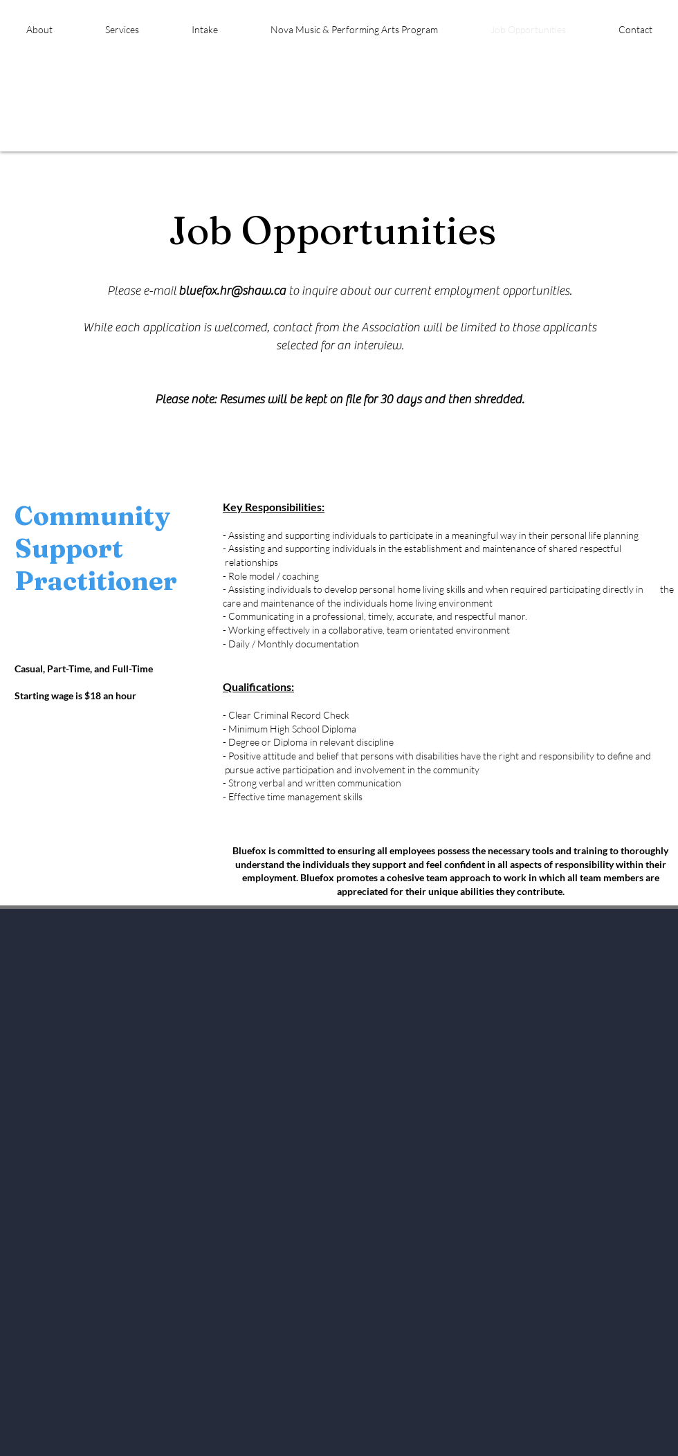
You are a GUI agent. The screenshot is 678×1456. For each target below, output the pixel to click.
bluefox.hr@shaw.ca (232, 291)
